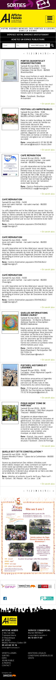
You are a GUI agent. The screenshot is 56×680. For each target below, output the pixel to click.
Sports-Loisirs (9, 653)
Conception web (9, 674)
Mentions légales (37, 653)
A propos (6, 663)
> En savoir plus (47, 104)
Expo (4, 658)
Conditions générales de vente (40, 656)
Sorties (5, 655)
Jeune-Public (8, 660)
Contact (6, 665)
